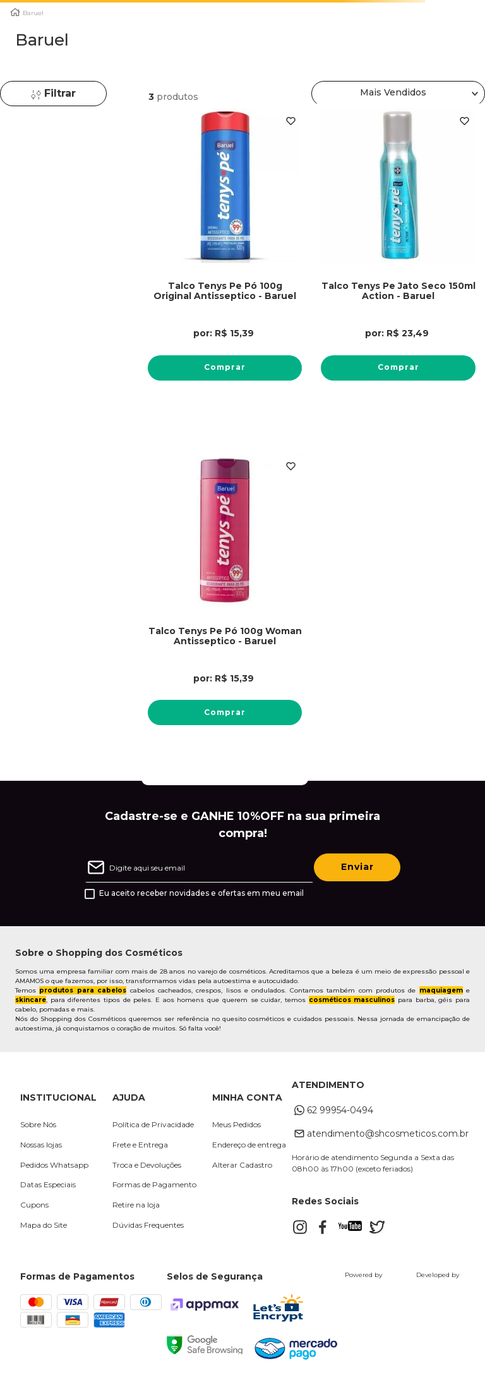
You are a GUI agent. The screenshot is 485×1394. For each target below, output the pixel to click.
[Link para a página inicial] (15, 12)
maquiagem (441, 990)
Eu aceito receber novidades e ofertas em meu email (201, 893)
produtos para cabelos (82, 990)
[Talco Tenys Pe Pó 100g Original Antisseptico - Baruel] (225, 260)
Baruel (33, 13)
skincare (30, 1000)
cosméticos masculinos (352, 1000)
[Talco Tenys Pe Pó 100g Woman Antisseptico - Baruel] (225, 605)
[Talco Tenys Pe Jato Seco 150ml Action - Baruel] (398, 260)
